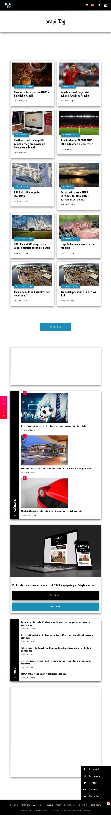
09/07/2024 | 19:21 (21, 100)
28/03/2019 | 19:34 (67, 253)
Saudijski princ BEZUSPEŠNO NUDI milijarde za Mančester (77, 142)
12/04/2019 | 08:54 (21, 253)
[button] (96, 769)
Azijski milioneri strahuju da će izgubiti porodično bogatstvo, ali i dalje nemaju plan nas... (57, 636)
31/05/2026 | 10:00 (28, 654)
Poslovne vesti (24, 86)
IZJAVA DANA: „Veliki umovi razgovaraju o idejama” (44, 673)
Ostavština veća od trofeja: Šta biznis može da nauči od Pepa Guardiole (53, 426)
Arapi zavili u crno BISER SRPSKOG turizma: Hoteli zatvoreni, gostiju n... (75, 196)
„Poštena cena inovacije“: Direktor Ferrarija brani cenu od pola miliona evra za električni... (57, 662)
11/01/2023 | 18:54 (67, 100)
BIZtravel (68, 187)
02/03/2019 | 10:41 (67, 300)
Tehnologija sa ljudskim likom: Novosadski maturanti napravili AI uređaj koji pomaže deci (56, 649)
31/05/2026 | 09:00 (28, 677)
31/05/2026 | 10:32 (28, 641)
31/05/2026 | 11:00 (28, 628)
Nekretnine (22, 187)
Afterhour (68, 86)
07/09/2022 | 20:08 (21, 152)
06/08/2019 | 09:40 (68, 204)
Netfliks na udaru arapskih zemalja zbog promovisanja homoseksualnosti (29, 144)
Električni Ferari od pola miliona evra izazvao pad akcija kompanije (51, 511)
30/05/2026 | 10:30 (28, 430)
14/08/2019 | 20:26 (21, 201)
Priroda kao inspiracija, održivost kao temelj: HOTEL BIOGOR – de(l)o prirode (56, 468)
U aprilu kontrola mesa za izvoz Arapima (79, 246)
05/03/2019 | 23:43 (21, 300)
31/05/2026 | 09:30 (28, 667)
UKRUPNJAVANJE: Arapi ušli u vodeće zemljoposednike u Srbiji (32, 246)
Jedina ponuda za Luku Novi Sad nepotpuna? (32, 293)
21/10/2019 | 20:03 (67, 149)
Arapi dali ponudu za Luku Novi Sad (78, 293)
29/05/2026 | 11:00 (28, 472)
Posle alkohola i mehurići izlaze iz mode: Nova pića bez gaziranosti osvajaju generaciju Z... (56, 623)
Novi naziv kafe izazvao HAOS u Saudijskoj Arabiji (32, 93)
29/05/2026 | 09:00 (28, 515)
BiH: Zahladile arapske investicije (27, 194)
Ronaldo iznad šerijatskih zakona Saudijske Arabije (75, 93)
